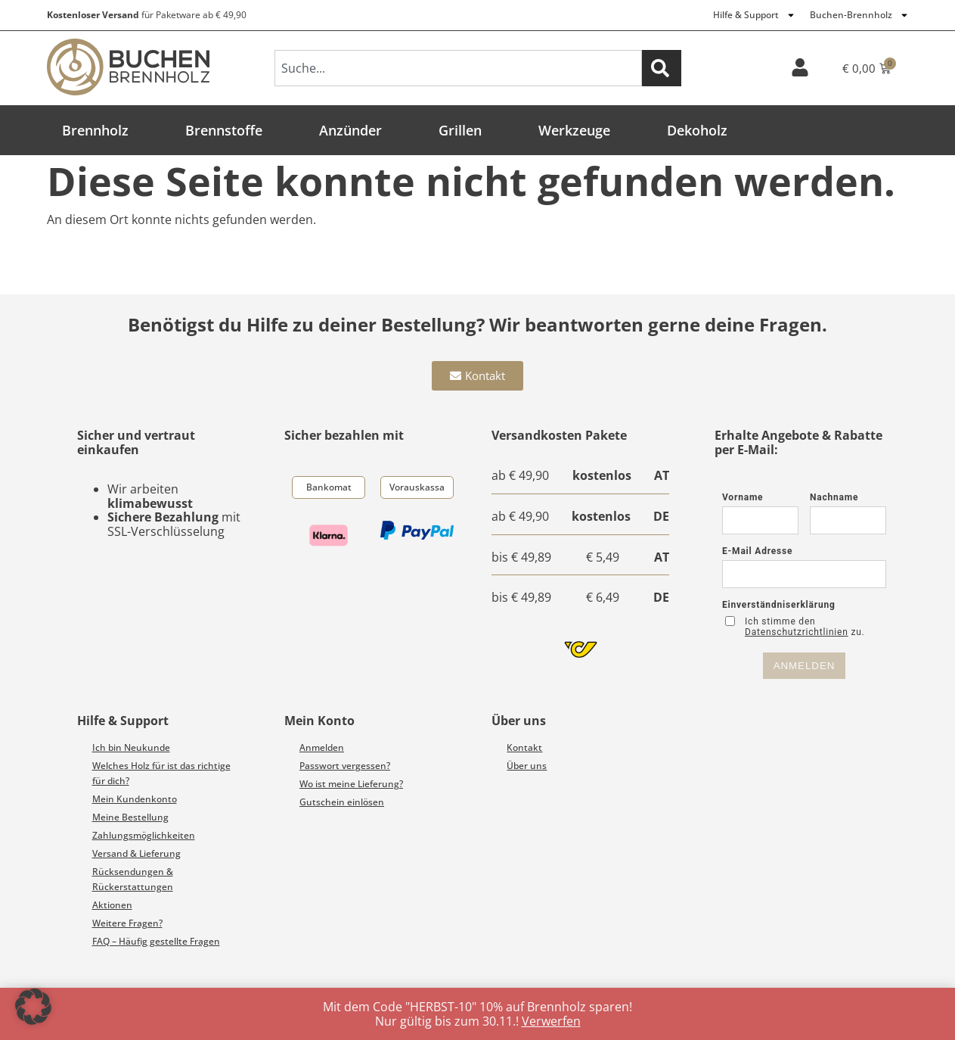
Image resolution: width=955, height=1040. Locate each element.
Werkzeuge (574, 130)
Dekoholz (697, 130)
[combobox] (458, 68)
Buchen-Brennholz (859, 15)
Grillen (460, 130)
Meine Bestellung (130, 817)
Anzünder (350, 130)
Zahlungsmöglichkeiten (143, 835)
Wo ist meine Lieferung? (351, 783)
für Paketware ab (147, 14)
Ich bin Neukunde (131, 747)
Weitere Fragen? (127, 923)
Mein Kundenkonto (134, 798)
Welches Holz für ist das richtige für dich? (161, 773)
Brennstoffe (223, 130)
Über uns (527, 765)
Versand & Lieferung (136, 853)
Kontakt (524, 747)
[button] (33, 1006)
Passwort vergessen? (344, 765)
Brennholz (95, 130)
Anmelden (321, 747)
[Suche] (661, 68)
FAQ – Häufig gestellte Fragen (156, 941)
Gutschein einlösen (341, 802)
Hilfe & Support (754, 15)
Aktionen (112, 904)
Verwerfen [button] (551, 1021)
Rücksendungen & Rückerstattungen (132, 879)
